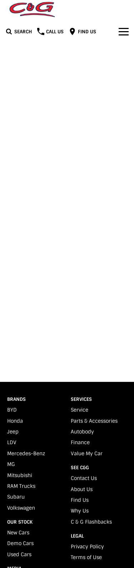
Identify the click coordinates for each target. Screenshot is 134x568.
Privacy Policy (87, 546)
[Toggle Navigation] (124, 31)
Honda (15, 421)
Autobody (82, 431)
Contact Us (84, 478)
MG (11, 464)
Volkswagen (21, 508)
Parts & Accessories (94, 421)
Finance (80, 442)
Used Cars (19, 554)
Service (79, 410)
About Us (82, 489)
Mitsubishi (19, 475)
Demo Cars (20, 543)
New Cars (18, 532)
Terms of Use (86, 557)
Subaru (16, 497)
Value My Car (87, 453)
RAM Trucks (21, 486)
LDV (11, 442)
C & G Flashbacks (91, 522)
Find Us (80, 500)
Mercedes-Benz (26, 453)
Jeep (13, 431)
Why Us (80, 511)
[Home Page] (32, 9)
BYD (12, 410)
